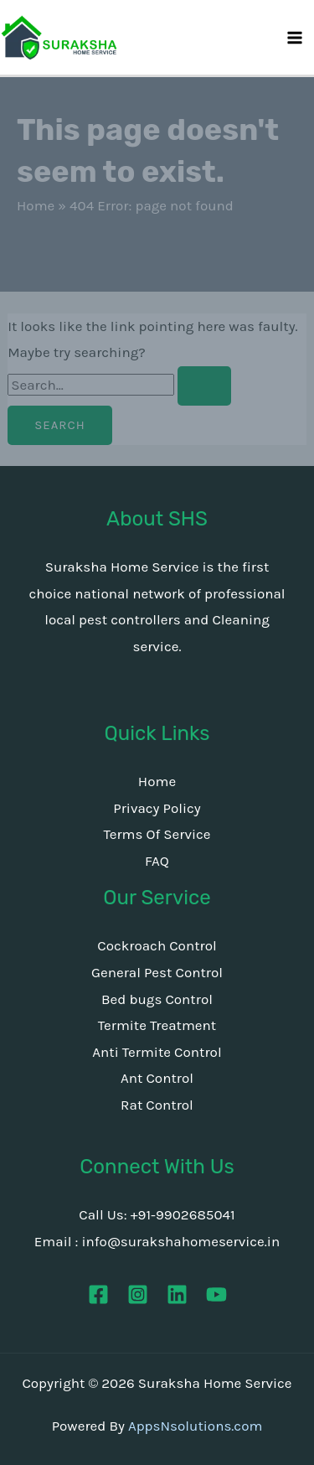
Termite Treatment (157, 1025)
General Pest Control (157, 972)
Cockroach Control (157, 945)
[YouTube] (216, 1294)
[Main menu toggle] (295, 37)
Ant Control (157, 1077)
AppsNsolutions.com (195, 1425)
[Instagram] (137, 1294)
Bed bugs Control (157, 999)
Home (35, 205)
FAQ (157, 860)
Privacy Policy (156, 808)
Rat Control (157, 1104)
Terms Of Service (156, 834)
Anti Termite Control (156, 1051)
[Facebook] (98, 1294)
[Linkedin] (177, 1294)
